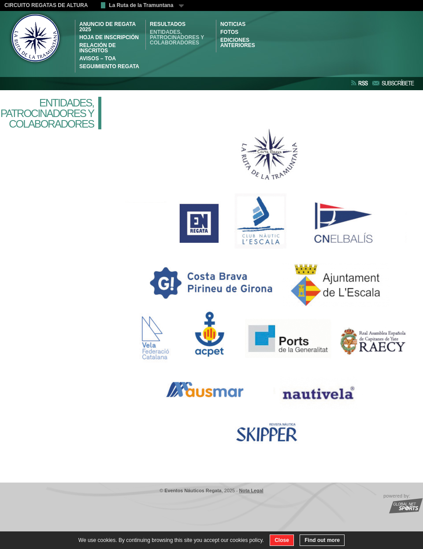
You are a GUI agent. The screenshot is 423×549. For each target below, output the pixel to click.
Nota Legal (251, 490)
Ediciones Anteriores (237, 42)
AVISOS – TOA (97, 58)
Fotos (229, 32)
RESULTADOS (168, 24)
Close (282, 540)
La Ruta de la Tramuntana (146, 5)
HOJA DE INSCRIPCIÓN (109, 37)
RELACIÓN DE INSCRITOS (97, 48)
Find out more (322, 540)
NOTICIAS (232, 24)
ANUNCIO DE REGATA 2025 (107, 27)
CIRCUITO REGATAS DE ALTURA (46, 5)
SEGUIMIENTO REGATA (109, 66)
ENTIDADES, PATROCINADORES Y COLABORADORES (177, 37)
